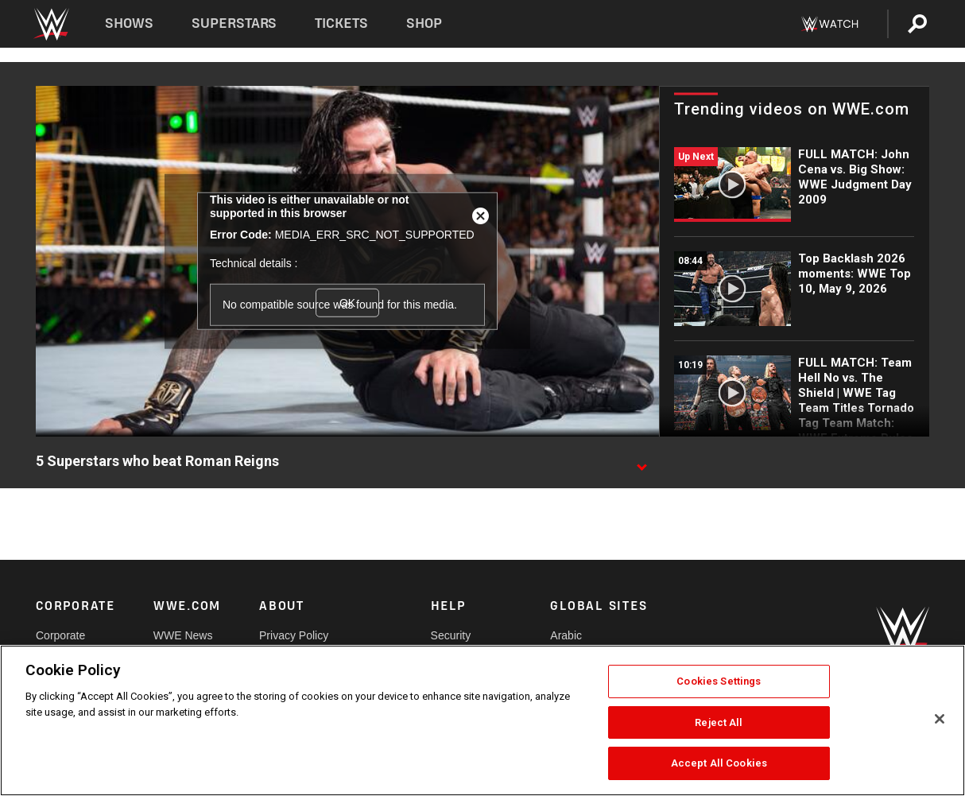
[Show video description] (641, 462)
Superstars (234, 23)
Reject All (718, 722)
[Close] (939, 718)
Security (451, 635)
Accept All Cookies (719, 763)
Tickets (341, 23)
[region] (482, 720)
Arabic (566, 635)
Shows (129, 23)
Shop (424, 23)
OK (347, 303)
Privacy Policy (293, 635)
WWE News (183, 635)
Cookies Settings (718, 681)
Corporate (60, 635)
